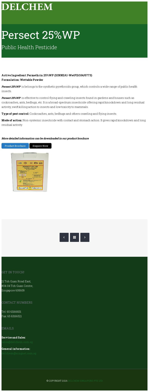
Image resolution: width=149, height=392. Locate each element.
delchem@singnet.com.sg (19, 353)
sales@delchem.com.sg (17, 342)
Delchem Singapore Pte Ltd (85, 380)
